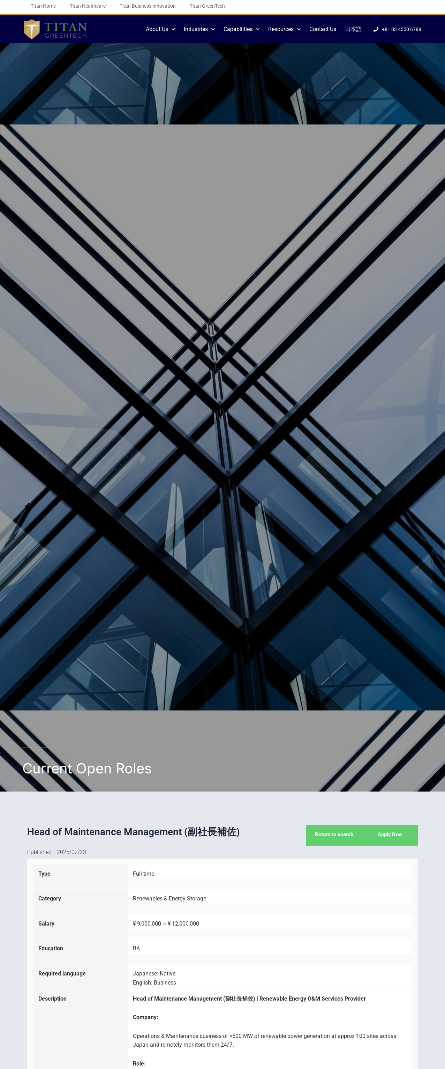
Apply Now (390, 835)
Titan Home (43, 6)
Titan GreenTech (207, 6)
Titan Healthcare (88, 6)
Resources (284, 29)
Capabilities (241, 29)
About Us (160, 29)
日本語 (353, 29)
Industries (199, 29)
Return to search (332, 835)
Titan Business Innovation (148, 6)
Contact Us (322, 29)
